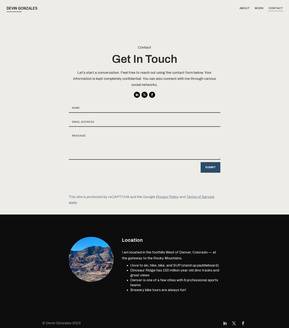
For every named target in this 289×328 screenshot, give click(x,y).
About (245, 8)
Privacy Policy (167, 197)
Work (259, 8)
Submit (210, 167)
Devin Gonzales (22, 8)
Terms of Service (200, 197)
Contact (276, 8)
